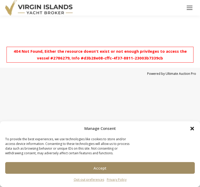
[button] (192, 128)
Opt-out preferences (89, 179)
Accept (100, 168)
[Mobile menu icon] (189, 8)
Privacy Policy (117, 179)
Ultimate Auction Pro (181, 73)
